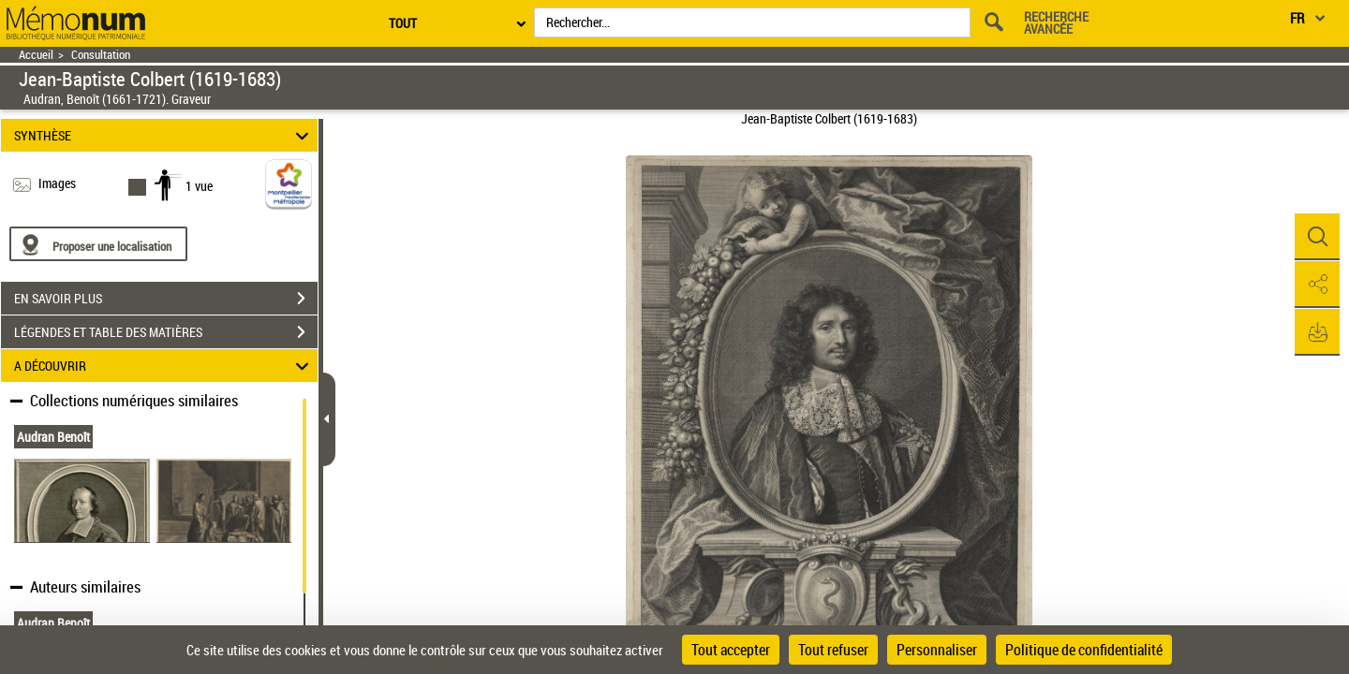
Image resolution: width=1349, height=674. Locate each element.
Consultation (100, 55)
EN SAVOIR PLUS (166, 299)
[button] (1316, 236)
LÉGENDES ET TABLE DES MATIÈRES (166, 332)
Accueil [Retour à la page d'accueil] (36, 55)
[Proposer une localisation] (98, 244)
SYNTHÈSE (164, 135)
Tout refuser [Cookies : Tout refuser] (833, 649)
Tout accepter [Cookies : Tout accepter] (730, 649)
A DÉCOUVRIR (164, 365)
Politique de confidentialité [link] (1084, 649)
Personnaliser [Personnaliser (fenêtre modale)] (937, 649)
